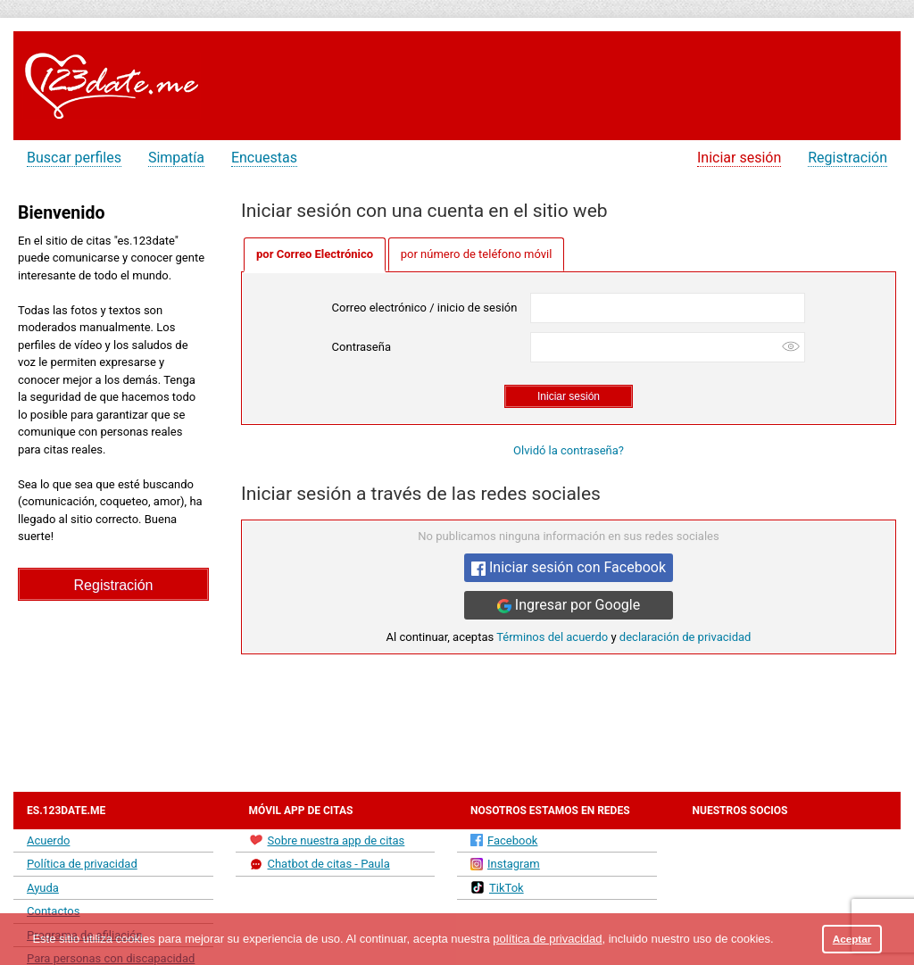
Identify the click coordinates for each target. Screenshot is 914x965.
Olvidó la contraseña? (568, 450)
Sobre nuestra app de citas (327, 840)
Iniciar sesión (739, 157)
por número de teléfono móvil (477, 254)
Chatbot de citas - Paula (319, 864)
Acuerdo (48, 840)
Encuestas (264, 157)
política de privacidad (547, 938)
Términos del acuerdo (552, 637)
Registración (847, 157)
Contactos (53, 911)
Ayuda (43, 887)
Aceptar (852, 938)
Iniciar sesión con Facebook (568, 567)
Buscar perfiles (74, 157)
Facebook (503, 840)
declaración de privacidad (685, 637)
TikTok (497, 887)
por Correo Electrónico (314, 254)
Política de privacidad (82, 863)
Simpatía (176, 157)
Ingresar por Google (568, 604)
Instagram (505, 863)
